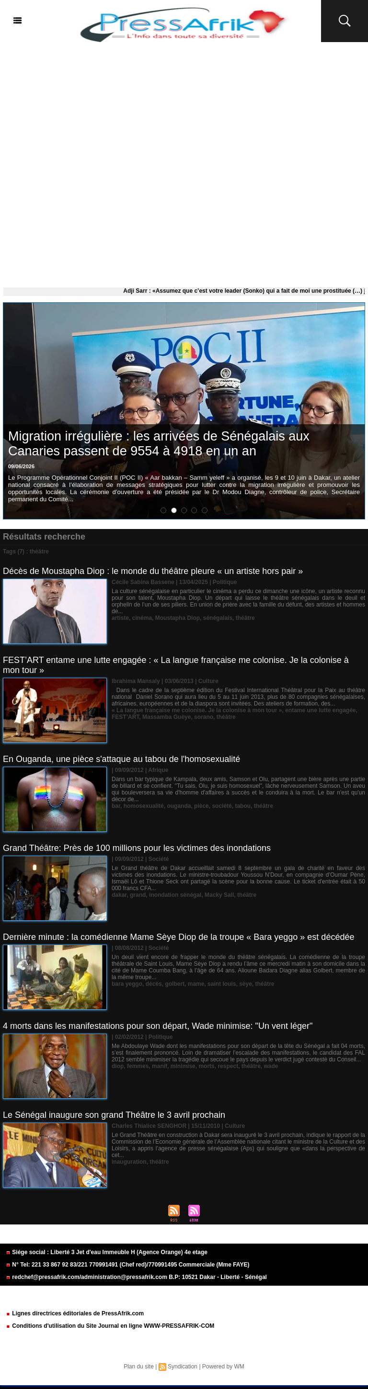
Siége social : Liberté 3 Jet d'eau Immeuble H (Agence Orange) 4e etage (106, 1252)
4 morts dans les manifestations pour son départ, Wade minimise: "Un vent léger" (157, 1026)
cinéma (142, 618)
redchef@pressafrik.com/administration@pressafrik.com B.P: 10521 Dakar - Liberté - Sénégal (136, 1277)
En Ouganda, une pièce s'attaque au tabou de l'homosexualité (121, 759)
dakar (119, 895)
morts (206, 1066)
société (221, 806)
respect (228, 1066)
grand (138, 895)
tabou (243, 806)
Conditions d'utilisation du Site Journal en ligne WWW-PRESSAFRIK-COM (110, 1326)
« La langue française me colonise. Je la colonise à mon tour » (197, 710)
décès (154, 984)
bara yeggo (127, 984)
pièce (201, 806)
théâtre (245, 618)
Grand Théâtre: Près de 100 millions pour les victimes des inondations (137, 848)
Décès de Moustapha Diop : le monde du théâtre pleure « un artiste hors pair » (153, 571)
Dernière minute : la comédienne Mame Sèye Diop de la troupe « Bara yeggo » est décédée (178, 937)
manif (159, 1066)
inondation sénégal (175, 895)
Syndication (182, 1366)
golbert (174, 984)
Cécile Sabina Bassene (143, 582)
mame (196, 984)
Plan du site (139, 1366)
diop (118, 1066)
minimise (183, 1066)
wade (271, 1066)
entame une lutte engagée (320, 710)
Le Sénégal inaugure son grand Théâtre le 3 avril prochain (114, 1115)
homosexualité (144, 806)
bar (116, 806)
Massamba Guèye (166, 717)
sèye (245, 984)
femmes (138, 1066)
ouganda (179, 806)
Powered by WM (223, 1366)
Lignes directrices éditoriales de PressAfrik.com (75, 1313)
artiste (120, 618)
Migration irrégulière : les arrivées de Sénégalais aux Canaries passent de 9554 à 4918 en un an (159, 443)
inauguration (129, 1161)
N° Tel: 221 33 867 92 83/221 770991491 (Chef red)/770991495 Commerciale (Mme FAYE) (127, 1264)
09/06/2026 (21, 466)
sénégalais (217, 618)
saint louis (221, 984)
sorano (203, 717)
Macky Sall (219, 895)
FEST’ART (125, 717)
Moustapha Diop (177, 618)
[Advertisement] (184, 162)
